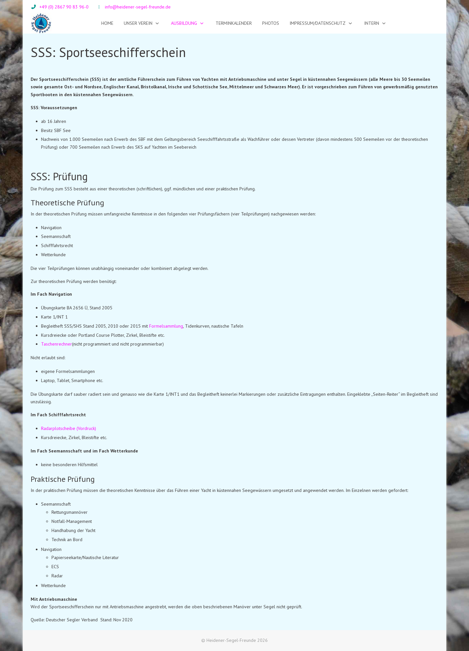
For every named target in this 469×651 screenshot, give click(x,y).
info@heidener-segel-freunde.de (138, 7)
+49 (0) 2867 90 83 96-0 (64, 7)
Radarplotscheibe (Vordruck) (68, 428)
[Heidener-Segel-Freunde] (41, 23)
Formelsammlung (166, 326)
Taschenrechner (56, 344)
